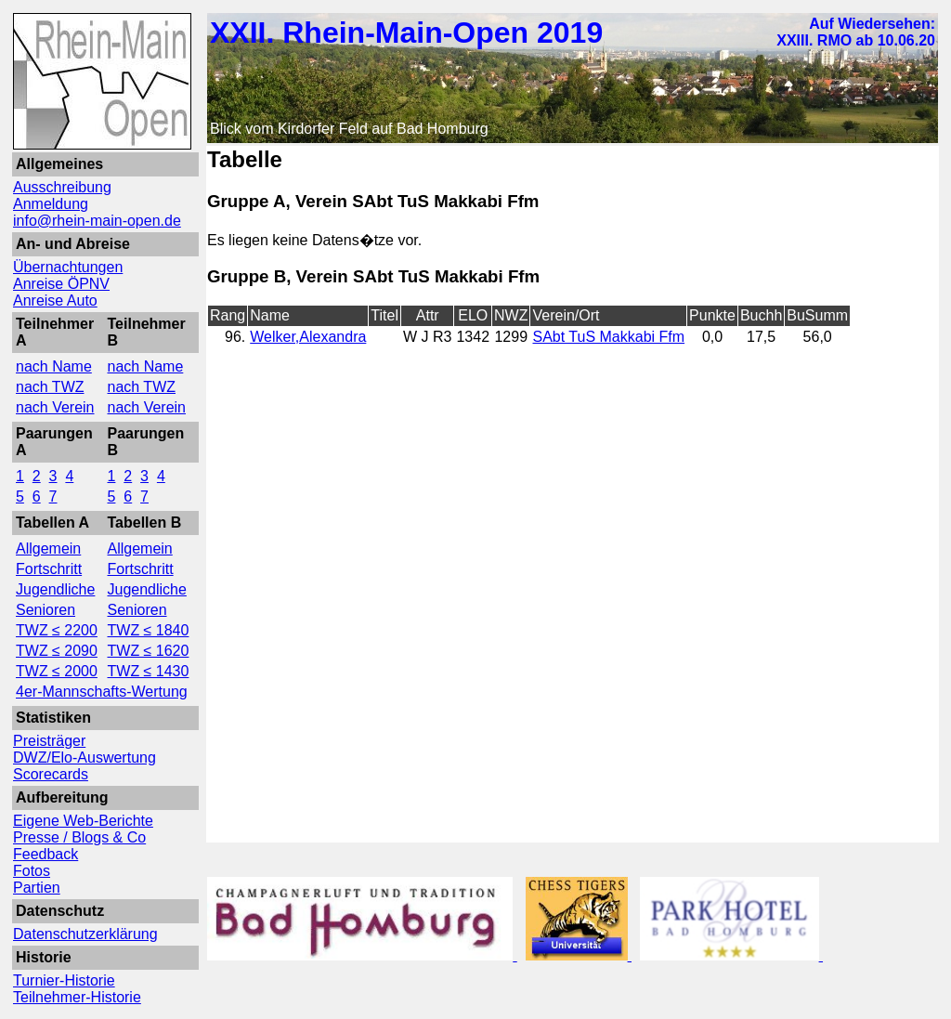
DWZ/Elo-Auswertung (84, 757)
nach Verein (55, 407)
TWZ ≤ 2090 (57, 651)
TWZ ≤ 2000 (57, 671)
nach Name (54, 366)
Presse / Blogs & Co (79, 837)
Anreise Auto (55, 300)
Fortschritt (49, 569)
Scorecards (50, 774)
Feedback (45, 854)
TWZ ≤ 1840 (148, 630)
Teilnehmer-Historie (77, 997)
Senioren (45, 610)
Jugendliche (55, 589)
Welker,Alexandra (308, 337)
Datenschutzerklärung (85, 934)
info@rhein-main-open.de (97, 221)
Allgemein (48, 548)
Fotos (31, 871)
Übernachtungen (68, 267)
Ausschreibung (62, 187)
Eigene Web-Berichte (83, 821)
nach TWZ (50, 387)
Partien (36, 887)
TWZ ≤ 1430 (148, 671)
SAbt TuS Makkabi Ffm (608, 337)
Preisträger (49, 741)
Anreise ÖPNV (61, 284)
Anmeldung (50, 204)
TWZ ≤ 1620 (148, 651)
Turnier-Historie (64, 980)
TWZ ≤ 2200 (57, 630)
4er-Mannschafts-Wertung (102, 691)
